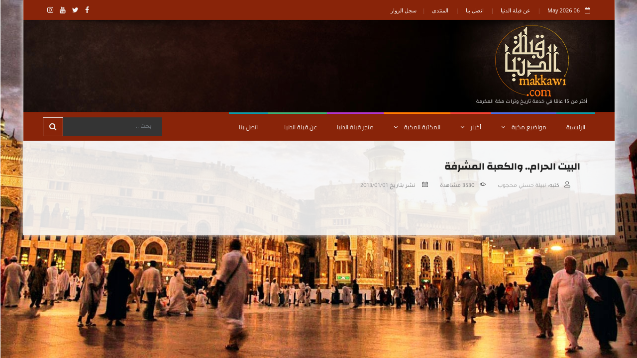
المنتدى (439, 10)
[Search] (112, 126)
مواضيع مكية (523, 127)
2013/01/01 (374, 186)
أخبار (470, 127)
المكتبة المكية (416, 127)
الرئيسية (575, 127)
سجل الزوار (403, 10)
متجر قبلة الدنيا (354, 127)
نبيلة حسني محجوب (521, 186)
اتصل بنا (474, 10)
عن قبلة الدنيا (515, 10)
